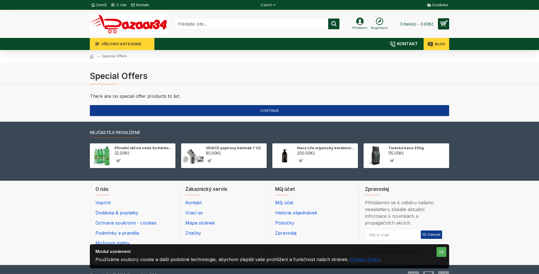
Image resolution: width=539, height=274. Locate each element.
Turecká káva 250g (406, 148)
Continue (269, 110)
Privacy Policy (365, 259)
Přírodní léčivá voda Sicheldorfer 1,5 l (144, 148)
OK (441, 252)
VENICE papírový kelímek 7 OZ (233, 148)
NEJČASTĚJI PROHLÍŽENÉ (115, 132)
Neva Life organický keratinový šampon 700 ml (326, 148)
